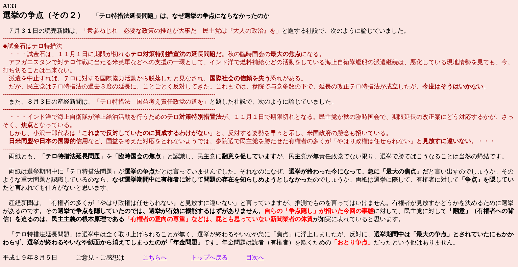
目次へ (255, 257)
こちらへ (155, 257)
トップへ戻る (209, 257)
